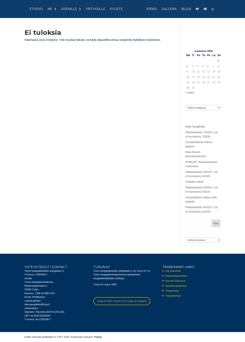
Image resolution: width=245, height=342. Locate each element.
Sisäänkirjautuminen (176, 275)
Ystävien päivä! (194, 181)
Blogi (186, 9)
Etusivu (36, 9)
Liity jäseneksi (172, 270)
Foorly (98, 336)
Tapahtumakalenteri (176, 285)
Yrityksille (95, 9)
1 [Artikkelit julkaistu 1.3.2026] (218, 60)
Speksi (151, 9)
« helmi (189, 92)
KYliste (116, 9)
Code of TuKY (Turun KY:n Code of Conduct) (122, 301)
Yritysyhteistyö (173, 295)
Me (49, 9)
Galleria (169, 9)
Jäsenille (69, 9)
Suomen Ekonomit (175, 280)
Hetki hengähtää (195, 126)
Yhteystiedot (172, 290)
